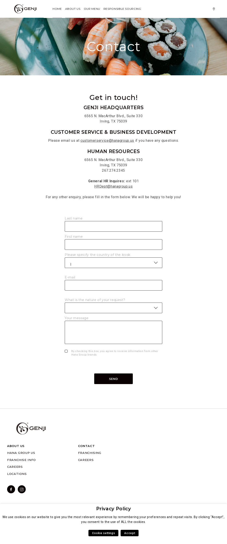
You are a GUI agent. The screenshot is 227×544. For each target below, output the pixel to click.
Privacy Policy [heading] (113, 508)
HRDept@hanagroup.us (113, 186)
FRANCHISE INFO (21, 460)
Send (113, 379)
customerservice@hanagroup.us (107, 140)
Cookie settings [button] (103, 533)
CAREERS (15, 466)
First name (74, 237)
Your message (77, 318)
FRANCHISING (89, 453)
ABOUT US (16, 446)
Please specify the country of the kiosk (97, 255)
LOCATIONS (17, 474)
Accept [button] (129, 533)
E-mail (70, 277)
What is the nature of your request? (95, 300)
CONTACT (86, 446)
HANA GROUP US (21, 453)
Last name (74, 218)
